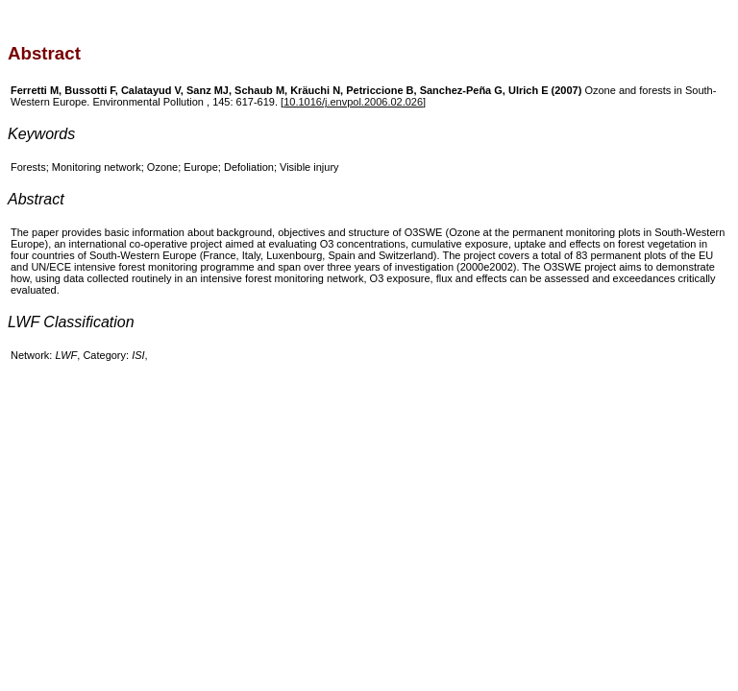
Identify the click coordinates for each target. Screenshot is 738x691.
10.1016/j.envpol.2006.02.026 (353, 101)
